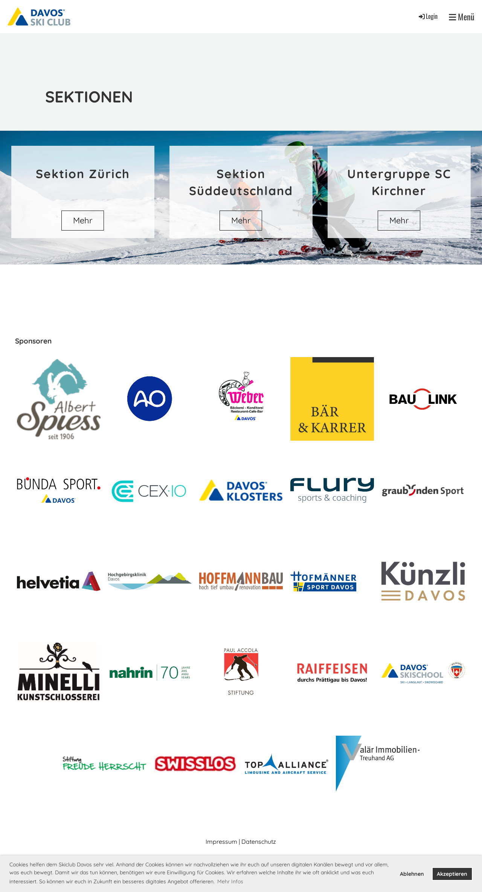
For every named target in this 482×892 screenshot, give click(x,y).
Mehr (82, 220)
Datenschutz (258, 841)
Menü (461, 17)
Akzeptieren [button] (452, 874)
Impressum (221, 841)
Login (428, 16)
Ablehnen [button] (412, 874)
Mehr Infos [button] (230, 881)
